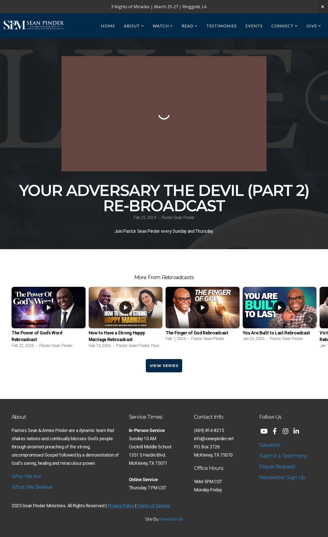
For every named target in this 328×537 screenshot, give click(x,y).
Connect (284, 25)
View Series (164, 365)
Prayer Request (277, 467)
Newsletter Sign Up (282, 477)
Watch (163, 25)
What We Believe (32, 487)
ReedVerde (171, 519)
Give (313, 25)
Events (254, 25)
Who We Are (26, 476)
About (134, 25)
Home (108, 25)
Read (190, 25)
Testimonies (221, 25)
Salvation (270, 445)
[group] (49, 319)
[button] (310, 319)
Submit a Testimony (283, 456)
